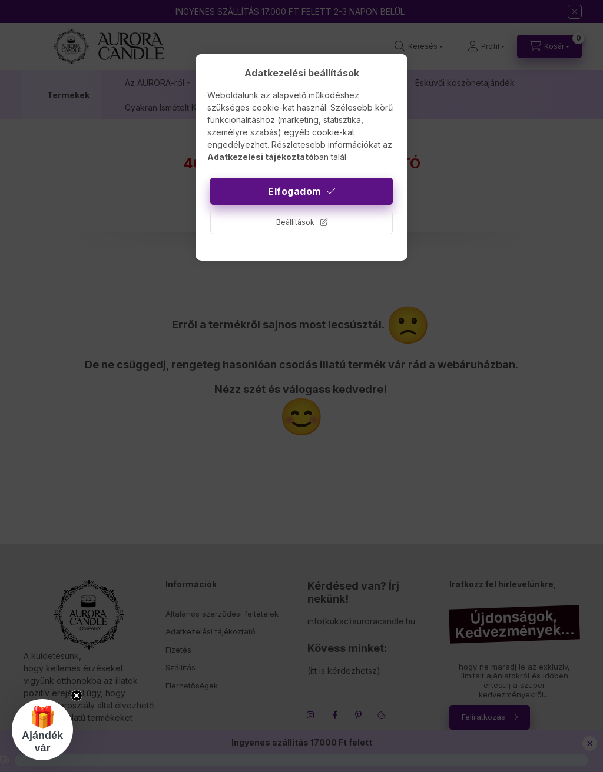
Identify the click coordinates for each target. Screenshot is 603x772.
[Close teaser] (76, 695)
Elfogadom (294, 191)
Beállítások (295, 222)
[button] (42, 729)
